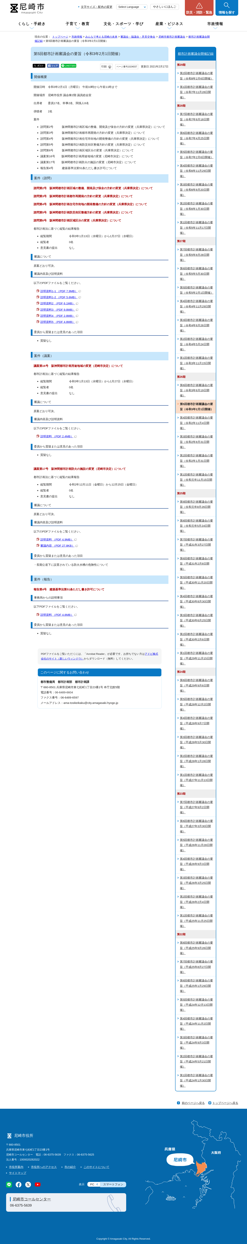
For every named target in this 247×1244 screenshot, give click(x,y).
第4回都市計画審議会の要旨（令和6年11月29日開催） (196, 171)
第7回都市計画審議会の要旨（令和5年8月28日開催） (196, 255)
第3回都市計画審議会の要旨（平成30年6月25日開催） (196, 620)
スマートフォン (113, 1184)
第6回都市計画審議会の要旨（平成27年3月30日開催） (196, 826)
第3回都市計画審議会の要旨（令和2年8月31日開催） (196, 442)
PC (92, 1184)
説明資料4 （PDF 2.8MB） (59, 315)
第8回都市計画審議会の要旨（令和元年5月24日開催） (196, 526)
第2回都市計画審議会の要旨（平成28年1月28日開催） (196, 761)
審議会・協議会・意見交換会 (137, 36)
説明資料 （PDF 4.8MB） (58, 614)
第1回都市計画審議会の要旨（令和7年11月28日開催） (196, 92)
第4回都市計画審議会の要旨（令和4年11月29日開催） (196, 306)
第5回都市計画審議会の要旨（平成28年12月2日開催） (196, 704)
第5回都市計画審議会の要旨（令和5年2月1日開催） (196, 290)
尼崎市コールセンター (32, 1199)
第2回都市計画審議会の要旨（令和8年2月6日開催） (196, 75)
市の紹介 (70, 1167)
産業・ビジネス (169, 24)
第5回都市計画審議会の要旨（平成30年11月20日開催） (196, 582)
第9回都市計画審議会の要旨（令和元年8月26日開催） (196, 507)
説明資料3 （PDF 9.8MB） (59, 309)
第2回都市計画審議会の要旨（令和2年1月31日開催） (196, 461)
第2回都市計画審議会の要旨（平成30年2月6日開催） (196, 639)
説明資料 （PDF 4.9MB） (58, 539)
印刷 (104, 66)
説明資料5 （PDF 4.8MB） (59, 321)
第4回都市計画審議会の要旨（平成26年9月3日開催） (196, 864)
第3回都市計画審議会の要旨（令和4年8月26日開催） (196, 325)
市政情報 (215, 24)
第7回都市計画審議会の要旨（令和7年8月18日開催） (196, 119)
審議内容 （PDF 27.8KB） (59, 545)
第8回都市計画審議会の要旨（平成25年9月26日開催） (196, 948)
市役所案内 (16, 1167)
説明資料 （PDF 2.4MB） (58, 436)
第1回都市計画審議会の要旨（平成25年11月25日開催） (196, 921)
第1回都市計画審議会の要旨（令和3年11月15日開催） (196, 363)
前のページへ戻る (193, 1103)
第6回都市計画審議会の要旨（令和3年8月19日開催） (196, 390)
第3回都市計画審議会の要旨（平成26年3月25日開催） (196, 883)
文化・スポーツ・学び (124, 24)
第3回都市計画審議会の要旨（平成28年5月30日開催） (196, 742)
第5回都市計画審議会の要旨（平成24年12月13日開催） (196, 1005)
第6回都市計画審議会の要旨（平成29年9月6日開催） (196, 685)
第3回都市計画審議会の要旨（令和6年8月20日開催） (196, 190)
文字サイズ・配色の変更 (96, 6)
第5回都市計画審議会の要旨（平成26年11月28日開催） (196, 845)
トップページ (60, 36)
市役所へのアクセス (44, 1167)
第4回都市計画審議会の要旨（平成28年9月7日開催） (196, 723)
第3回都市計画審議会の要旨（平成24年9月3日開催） (196, 1042)
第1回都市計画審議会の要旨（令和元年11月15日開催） (196, 480)
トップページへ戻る (225, 1103)
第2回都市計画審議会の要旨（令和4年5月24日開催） (196, 344)
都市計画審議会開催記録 (196, 54)
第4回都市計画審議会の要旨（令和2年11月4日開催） (196, 423)
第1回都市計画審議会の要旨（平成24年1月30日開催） (196, 1080)
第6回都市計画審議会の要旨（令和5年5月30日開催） (196, 273)
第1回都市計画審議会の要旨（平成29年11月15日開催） (196, 658)
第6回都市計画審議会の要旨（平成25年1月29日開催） (196, 986)
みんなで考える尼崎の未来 (101, 36)
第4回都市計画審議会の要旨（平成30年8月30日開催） (196, 601)
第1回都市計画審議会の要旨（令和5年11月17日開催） (196, 227)
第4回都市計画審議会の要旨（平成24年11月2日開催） (196, 1024)
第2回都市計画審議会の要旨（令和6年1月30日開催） (196, 209)
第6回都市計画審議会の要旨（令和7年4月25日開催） (196, 138)
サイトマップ (17, 1172)
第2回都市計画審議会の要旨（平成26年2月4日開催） (196, 902)
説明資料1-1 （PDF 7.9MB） (60, 291)
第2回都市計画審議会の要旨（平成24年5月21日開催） (196, 1061)
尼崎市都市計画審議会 (171, 36)
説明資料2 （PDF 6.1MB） (59, 303)
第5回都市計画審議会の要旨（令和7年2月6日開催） (196, 154)
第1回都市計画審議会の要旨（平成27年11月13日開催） (196, 780)
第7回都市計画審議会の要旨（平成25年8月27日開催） (196, 967)
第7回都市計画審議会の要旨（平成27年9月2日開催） (196, 807)
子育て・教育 (77, 24)
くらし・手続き (32, 24)
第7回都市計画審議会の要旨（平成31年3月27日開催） (196, 545)
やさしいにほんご (164, 6)
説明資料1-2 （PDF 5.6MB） (60, 297)
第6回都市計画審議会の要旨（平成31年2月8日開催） (196, 564)
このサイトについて (96, 1167)
